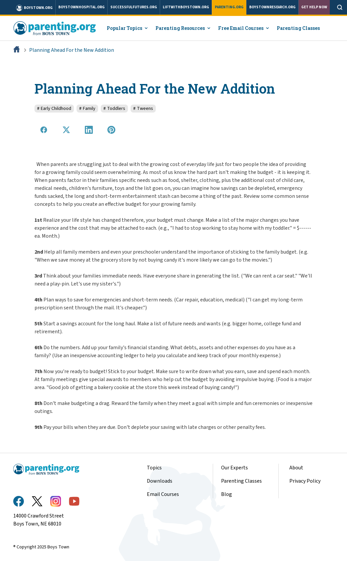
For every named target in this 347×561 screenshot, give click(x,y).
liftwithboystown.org (186, 7)
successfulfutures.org (133, 7)
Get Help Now (314, 7)
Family (87, 108)
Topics (154, 467)
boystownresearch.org (272, 7)
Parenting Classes (298, 28)
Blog (226, 494)
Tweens (143, 108)
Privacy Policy (304, 481)
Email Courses (163, 494)
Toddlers (114, 108)
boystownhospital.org (81, 7)
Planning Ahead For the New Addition (71, 50)
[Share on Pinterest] (111, 129)
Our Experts (234, 467)
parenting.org (229, 7)
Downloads (159, 481)
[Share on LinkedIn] (89, 129)
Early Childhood (54, 108)
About (296, 467)
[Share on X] (66, 129)
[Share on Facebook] (43, 129)
